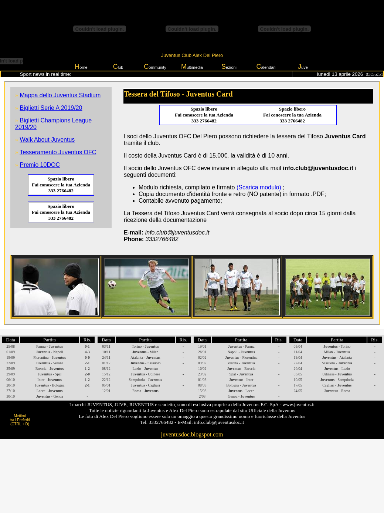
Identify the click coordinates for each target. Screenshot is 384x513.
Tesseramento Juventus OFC (58, 152)
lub (118, 66)
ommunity (155, 66)
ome (81, 66)
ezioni (229, 66)
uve (303, 66)
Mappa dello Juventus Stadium (60, 95)
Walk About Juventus (47, 139)
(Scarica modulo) (259, 187)
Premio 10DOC (40, 165)
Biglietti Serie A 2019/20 (51, 108)
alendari (265, 66)
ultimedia (192, 66)
